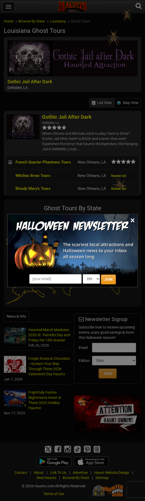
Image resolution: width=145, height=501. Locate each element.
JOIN (108, 279)
